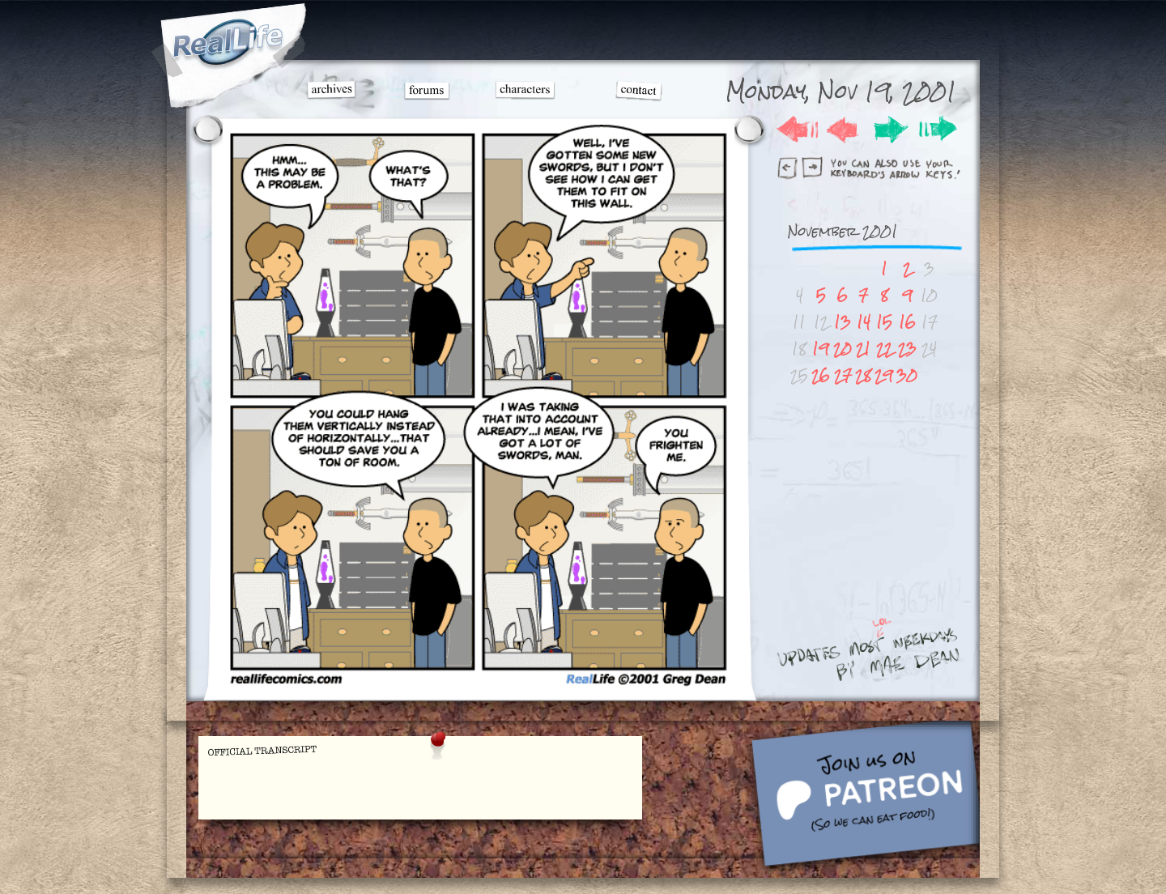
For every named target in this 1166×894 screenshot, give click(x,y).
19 (820, 348)
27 (843, 375)
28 (863, 375)
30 (906, 375)
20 (842, 348)
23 (907, 348)
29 (883, 375)
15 (884, 322)
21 (863, 348)
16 (907, 322)
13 (842, 322)
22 (884, 348)
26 (820, 375)
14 (863, 322)
